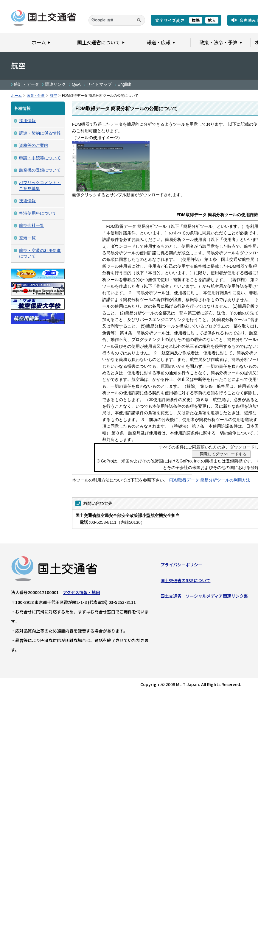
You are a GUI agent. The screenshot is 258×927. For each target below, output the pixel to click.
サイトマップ (99, 84)
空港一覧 (27, 238)
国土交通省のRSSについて (185, 582)
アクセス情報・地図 (81, 594)
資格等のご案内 (33, 145)
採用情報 (27, 120)
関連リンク (55, 84)
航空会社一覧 (31, 225)
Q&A (76, 84)
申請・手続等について (40, 157)
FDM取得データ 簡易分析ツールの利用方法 (209, 480)
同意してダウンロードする (223, 454)
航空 (53, 96)
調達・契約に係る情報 (40, 133)
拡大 (212, 20)
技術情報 (27, 200)
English (124, 84)
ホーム (16, 96)
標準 (196, 20)
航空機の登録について (40, 170)
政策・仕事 (36, 96)
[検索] (116, 20)
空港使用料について (38, 213)
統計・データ (26, 84)
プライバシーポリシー (181, 566)
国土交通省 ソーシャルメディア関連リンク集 (204, 597)
